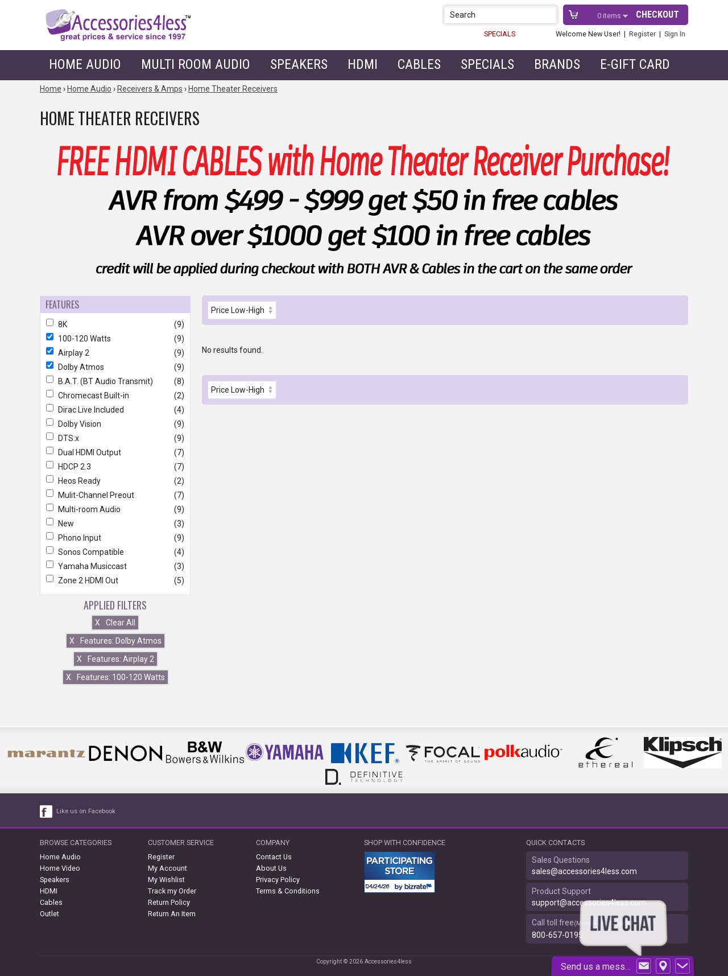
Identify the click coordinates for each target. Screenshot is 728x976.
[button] (550, 14)
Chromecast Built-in (115, 395)
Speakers (299, 64)
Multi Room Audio (195, 64)
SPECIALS (499, 34)
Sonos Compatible (115, 552)
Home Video (60, 868)
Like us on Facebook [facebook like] (85, 811)
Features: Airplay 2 (115, 659)
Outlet (49, 913)
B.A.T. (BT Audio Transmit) (115, 381)
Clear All (115, 622)
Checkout (657, 14)
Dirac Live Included (115, 409)
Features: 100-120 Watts (115, 677)
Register (642, 34)
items (610, 15)
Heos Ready (115, 481)
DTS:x (115, 438)
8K (115, 324)
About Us (271, 868)
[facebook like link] (46, 811)
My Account (167, 868)
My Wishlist (166, 879)
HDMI (363, 64)
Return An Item (172, 913)
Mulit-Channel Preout (115, 495)
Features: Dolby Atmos (115, 640)
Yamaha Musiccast (115, 566)
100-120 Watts (115, 338)
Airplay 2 (115, 353)
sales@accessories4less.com (584, 871)
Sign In (674, 34)
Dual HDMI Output (115, 452)
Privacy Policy (278, 879)
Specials (487, 64)
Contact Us (274, 857)
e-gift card (635, 64)
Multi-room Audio (115, 509)
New (115, 523)
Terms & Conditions (288, 891)
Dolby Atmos (115, 367)
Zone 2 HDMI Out (115, 580)
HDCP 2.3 (115, 466)
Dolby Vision (115, 424)
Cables (419, 64)
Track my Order (172, 891)
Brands (557, 64)
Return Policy (169, 902)
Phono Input (115, 537)
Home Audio (85, 64)
